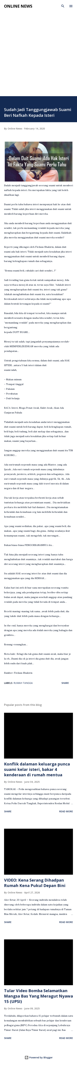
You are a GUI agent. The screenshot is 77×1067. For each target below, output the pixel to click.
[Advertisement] (38, 50)
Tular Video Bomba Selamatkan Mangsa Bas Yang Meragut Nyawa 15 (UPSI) (38, 996)
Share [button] (65, 683)
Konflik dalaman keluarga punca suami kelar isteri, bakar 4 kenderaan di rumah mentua (37, 769)
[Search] (63, 6)
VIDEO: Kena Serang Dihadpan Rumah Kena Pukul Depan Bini (34, 882)
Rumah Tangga (23, 683)
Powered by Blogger (39, 1057)
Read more (66, 811)
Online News (18, 6)
